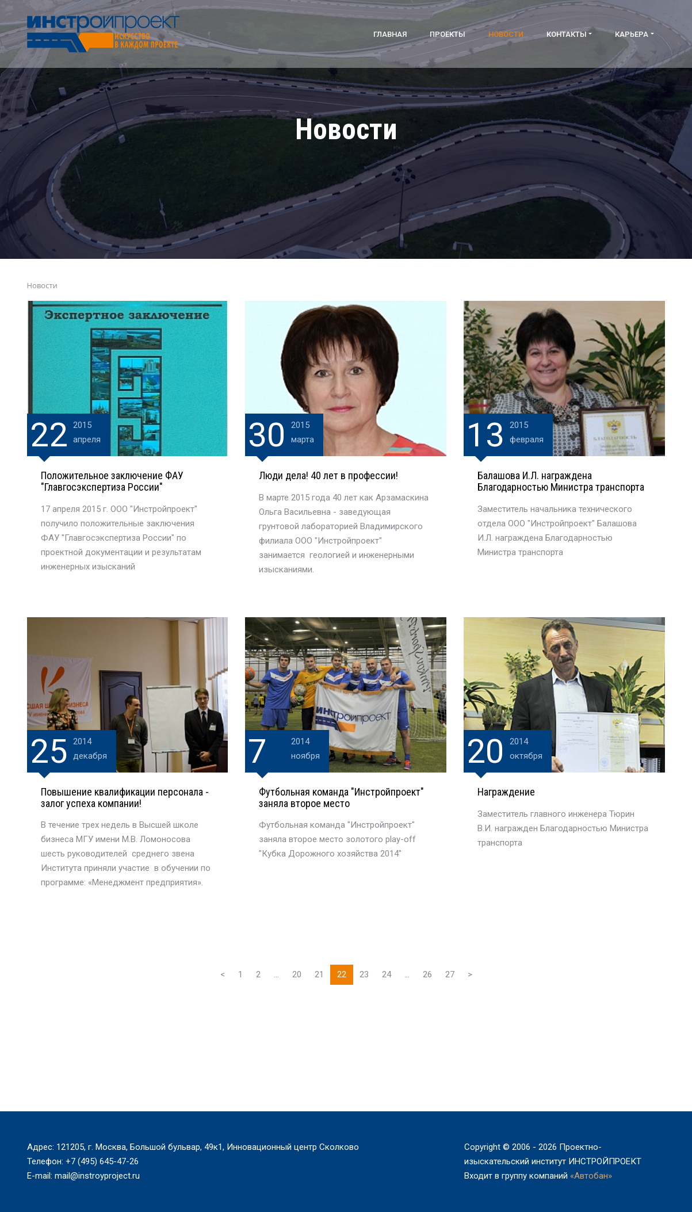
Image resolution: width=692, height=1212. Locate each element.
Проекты (447, 34)
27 (449, 974)
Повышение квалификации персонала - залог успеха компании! (125, 797)
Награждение (506, 792)
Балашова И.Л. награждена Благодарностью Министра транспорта (560, 481)
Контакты (566, 34)
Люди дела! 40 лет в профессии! (328, 475)
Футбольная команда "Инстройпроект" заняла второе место (341, 797)
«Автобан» (591, 1176)
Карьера (631, 34)
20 (296, 974)
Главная (390, 34)
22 (341, 974)
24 (386, 974)
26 (427, 974)
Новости (505, 34)
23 (364, 974)
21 (319, 974)
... (276, 974)
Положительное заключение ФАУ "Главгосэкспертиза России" (112, 481)
